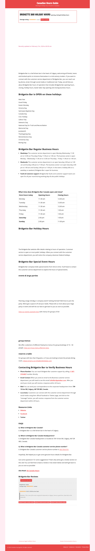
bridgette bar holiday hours (42, 502)
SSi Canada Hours (33, 471)
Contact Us (71, 547)
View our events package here (29, 312)
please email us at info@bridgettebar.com (37, 361)
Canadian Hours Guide (47, 3)
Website (23, 410)
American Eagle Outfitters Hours (27, 541)
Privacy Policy (85, 547)
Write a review (45, 19)
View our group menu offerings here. (36, 348)
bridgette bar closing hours (26, 502)
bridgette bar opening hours (58, 502)
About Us (65, 547)
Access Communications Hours (68, 541)
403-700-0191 (64, 449)
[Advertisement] (48, 34)
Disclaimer (78, 547)
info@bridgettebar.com (58, 380)
